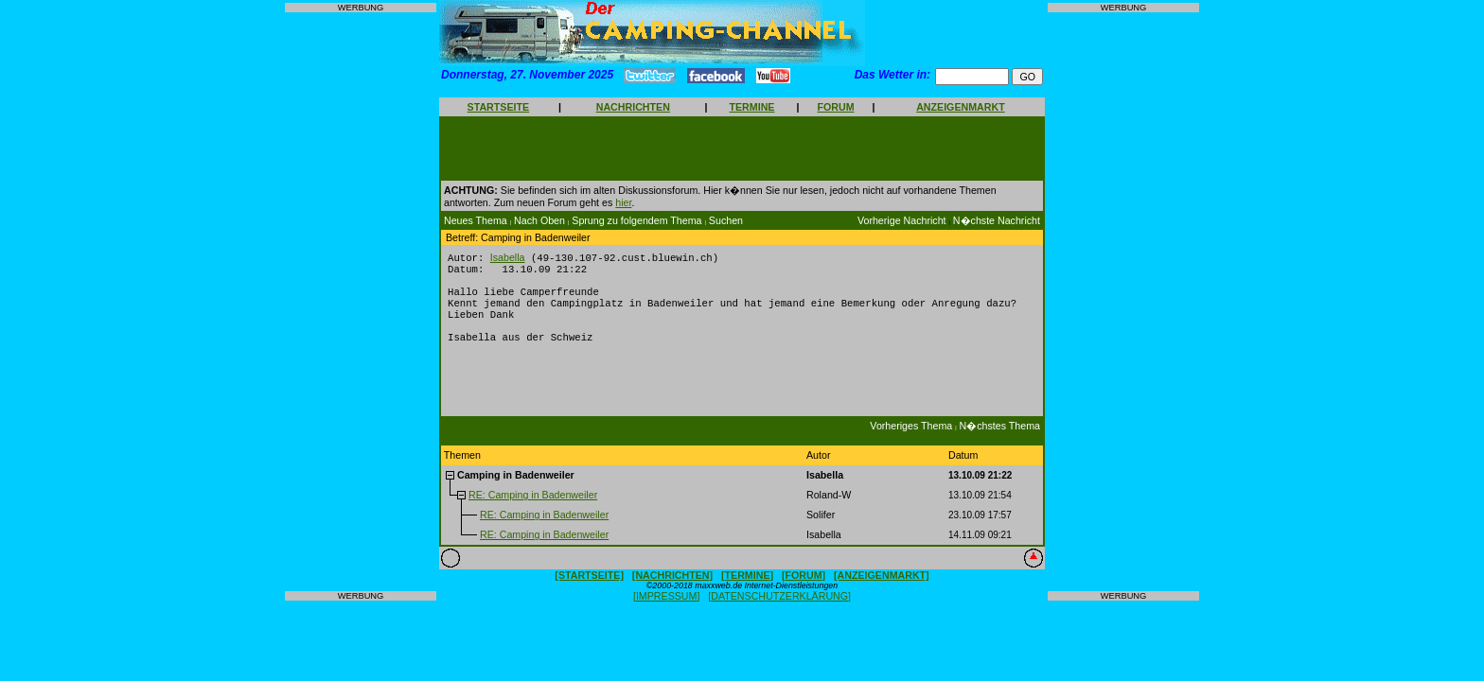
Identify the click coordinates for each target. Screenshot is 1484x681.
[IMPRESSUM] (666, 610)
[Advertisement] (360, 301)
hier (623, 202)
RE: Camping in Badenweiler (532, 509)
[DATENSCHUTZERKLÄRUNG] (779, 610)
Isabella (507, 258)
